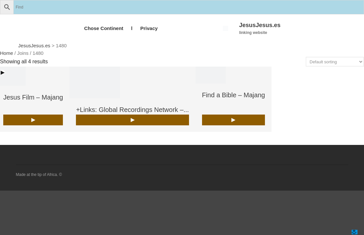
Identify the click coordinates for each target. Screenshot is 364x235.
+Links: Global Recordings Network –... (132, 109)
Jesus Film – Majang (33, 97)
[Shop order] (335, 62)
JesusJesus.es (260, 25)
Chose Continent (103, 28)
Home (6, 53)
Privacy (148, 28)
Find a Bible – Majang (233, 95)
